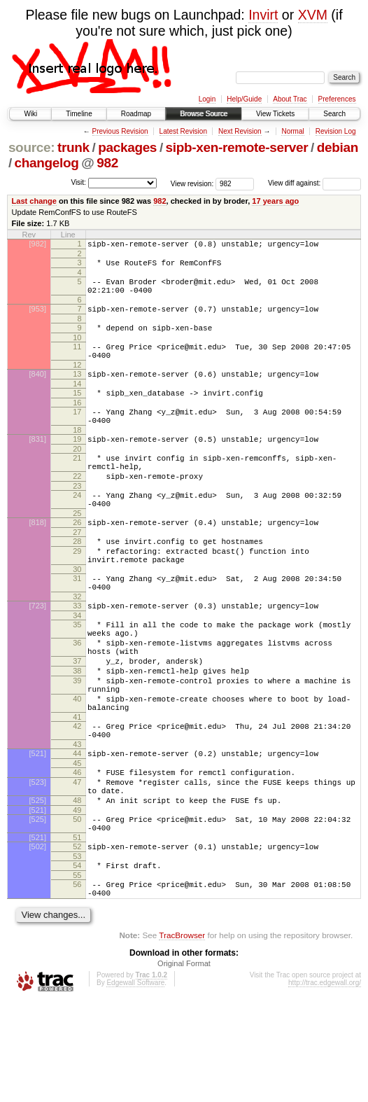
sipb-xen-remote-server (237, 147)
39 (77, 745)
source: (31, 147)
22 (77, 507)
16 (77, 423)
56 (77, 981)
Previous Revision (120, 131)
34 (77, 668)
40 (77, 768)
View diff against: (314, 183)
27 (77, 572)
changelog (47, 162)
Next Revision (240, 131)
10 (77, 350)
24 (77, 528)
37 (77, 722)
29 (77, 593)
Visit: (78, 182)
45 (77, 843)
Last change (34, 201)
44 (77, 831)
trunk (73, 147)
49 (77, 898)
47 (77, 864)
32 (77, 647)
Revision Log (336, 131)
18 (77, 455)
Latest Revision (183, 131)
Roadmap (136, 114)
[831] (37, 464)
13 (77, 390)
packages (127, 147)
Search (334, 114)
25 (77, 551)
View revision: (192, 183)
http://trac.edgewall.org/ (324, 1083)
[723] (37, 656)
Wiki (30, 114)
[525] (37, 886)
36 (77, 699)
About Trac (289, 99)
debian (337, 147)
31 (77, 624)
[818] (37, 560)
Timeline (79, 114)
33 (77, 656)
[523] (37, 864)
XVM (312, 14)
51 (77, 930)
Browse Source (203, 114)
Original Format (184, 1064)
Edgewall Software (135, 1083)
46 (77, 852)
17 (77, 432)
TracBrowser (182, 1035)
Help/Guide (244, 99)
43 (77, 822)
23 (77, 519)
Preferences (337, 99)
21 (77, 485)
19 (77, 464)
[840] (37, 390)
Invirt (263, 14)
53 (77, 951)
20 (77, 476)
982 (107, 162)
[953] (37, 317)
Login (207, 99)
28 (77, 581)
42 (77, 799)
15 (77, 411)
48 (77, 886)
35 (77, 677)
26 (77, 560)
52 (77, 939)
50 (77, 907)
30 (77, 615)
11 (77, 359)
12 (77, 381)
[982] (37, 243)
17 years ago (275, 201)
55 (77, 972)
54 (77, 960)
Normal (292, 131)
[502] (37, 939)
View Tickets (275, 114)
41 (77, 790)
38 (77, 734)
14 (77, 402)
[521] (37, 831)
